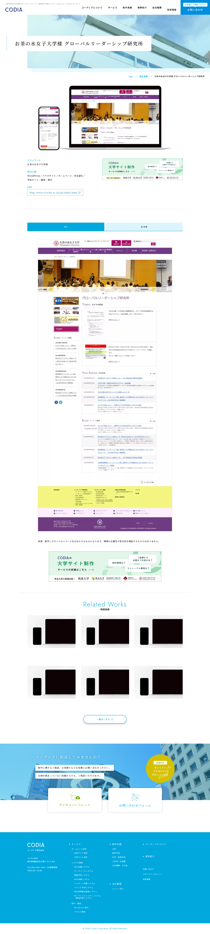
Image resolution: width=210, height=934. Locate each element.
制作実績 (127, 9)
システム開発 (77, 862)
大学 (114, 849)
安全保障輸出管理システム (85, 891)
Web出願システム (82, 866)
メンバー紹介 (118, 888)
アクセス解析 (80, 911)
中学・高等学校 (119, 857)
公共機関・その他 (120, 865)
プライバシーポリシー (152, 874)
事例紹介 (142, 9)
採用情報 (172, 9)
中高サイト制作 (81, 853)
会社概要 (157, 9)
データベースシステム (83, 871)
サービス (112, 9)
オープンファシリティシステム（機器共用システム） (87, 896)
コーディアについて (92, 9)
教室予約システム (81, 875)
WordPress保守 (81, 907)
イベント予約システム (83, 887)
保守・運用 (76, 903)
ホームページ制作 (79, 849)
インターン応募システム (84, 883)
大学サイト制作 (81, 857)
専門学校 (116, 853)
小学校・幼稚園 (119, 861)
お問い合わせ (148, 869)
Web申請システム (82, 879)
